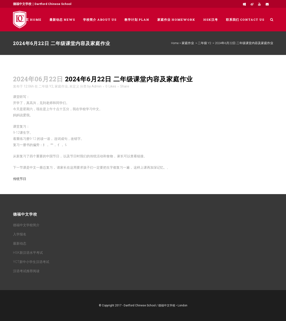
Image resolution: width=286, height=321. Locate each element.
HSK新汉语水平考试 (28, 252)
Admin (96, 86)
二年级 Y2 (204, 43)
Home (175, 43)
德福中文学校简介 (26, 225)
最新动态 (19, 243)
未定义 (74, 86)
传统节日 (19, 179)
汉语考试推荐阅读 (26, 271)
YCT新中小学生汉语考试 (31, 262)
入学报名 (19, 234)
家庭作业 (188, 43)
